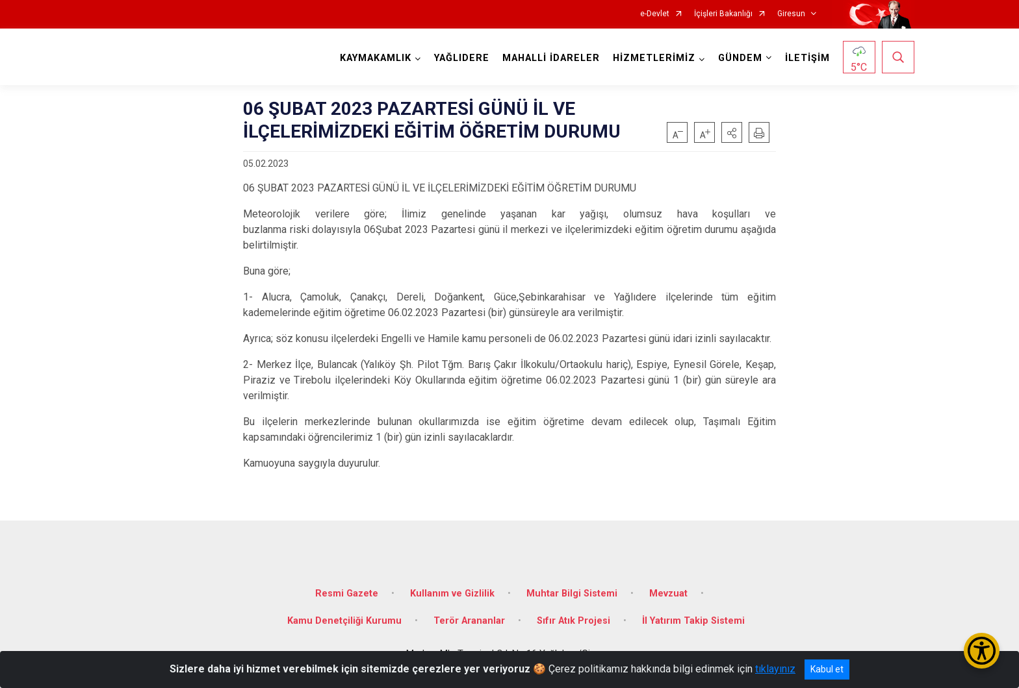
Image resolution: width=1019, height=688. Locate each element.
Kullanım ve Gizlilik (452, 593)
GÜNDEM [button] (740, 58)
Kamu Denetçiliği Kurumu (344, 620)
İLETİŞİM (807, 58)
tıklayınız (775, 669)
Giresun (791, 14)
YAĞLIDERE (461, 58)
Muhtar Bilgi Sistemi (571, 593)
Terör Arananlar (469, 620)
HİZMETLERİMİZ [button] (654, 58)
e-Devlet (654, 14)
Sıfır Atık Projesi (573, 620)
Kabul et (827, 669)
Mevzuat (668, 593)
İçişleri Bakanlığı (723, 14)
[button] (731, 132)
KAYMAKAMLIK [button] (375, 58)
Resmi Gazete (346, 593)
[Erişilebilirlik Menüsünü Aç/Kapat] (982, 651)
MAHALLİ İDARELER (551, 58)
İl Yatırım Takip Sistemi (693, 620)
